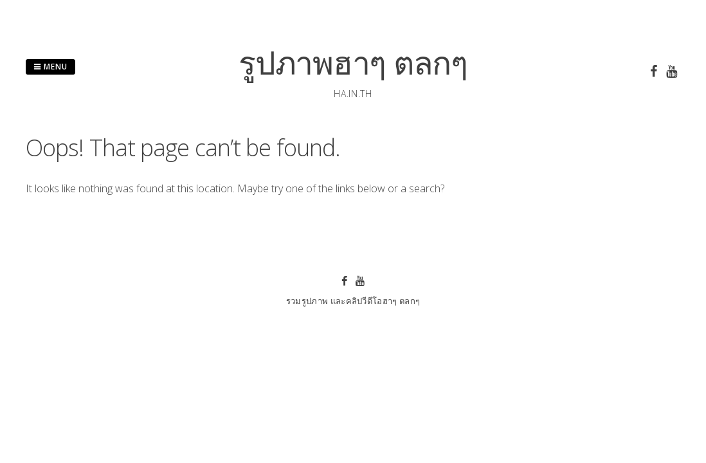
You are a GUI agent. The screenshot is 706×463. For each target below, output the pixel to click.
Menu (50, 66)
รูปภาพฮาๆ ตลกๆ (353, 62)
